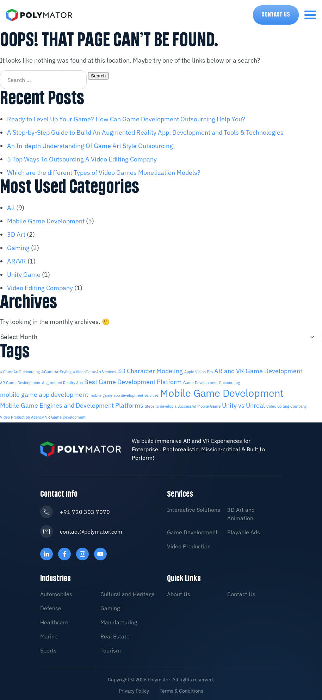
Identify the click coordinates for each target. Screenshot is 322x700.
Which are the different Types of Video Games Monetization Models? (103, 172)
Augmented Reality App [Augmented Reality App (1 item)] (62, 382)
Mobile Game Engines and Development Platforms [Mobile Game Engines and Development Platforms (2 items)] (71, 404)
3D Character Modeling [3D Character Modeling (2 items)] (150, 371)
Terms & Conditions (181, 689)
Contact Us (275, 15)
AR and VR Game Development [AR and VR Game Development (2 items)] (258, 371)
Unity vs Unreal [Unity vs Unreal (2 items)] (243, 404)
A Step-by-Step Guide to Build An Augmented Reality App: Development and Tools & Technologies (145, 132)
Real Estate (115, 634)
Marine (49, 634)
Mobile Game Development (46, 221)
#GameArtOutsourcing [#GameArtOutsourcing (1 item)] (20, 371)
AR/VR (16, 261)
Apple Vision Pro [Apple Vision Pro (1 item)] (198, 371)
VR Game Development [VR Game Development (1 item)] (65, 415)
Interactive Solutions (193, 507)
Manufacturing (118, 620)
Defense (50, 606)
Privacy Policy (134, 689)
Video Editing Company (40, 288)
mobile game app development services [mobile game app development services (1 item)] (124, 394)
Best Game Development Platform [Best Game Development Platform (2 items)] (133, 381)
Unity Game (24, 275)
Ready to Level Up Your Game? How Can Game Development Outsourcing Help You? (126, 119)
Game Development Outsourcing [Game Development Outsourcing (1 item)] (211, 382)
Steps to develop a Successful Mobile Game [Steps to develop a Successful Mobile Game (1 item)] (183, 405)
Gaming (18, 248)
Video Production (189, 544)
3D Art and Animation (241, 512)
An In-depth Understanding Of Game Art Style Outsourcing (90, 146)
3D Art (16, 234)
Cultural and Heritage (127, 592)
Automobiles (56, 592)
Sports (48, 648)
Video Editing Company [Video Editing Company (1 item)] (286, 405)
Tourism (110, 648)
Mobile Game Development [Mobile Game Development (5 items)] (222, 392)
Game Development (192, 530)
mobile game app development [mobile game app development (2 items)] (44, 394)
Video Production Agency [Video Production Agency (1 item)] (22, 415)
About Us (178, 592)
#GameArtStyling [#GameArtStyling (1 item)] (56, 371)
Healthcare (54, 620)
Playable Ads (243, 530)
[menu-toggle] (310, 15)
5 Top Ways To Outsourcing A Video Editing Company (82, 159)
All (11, 208)
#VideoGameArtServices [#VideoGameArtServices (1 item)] (94, 371)
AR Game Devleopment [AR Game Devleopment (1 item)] (20, 382)
